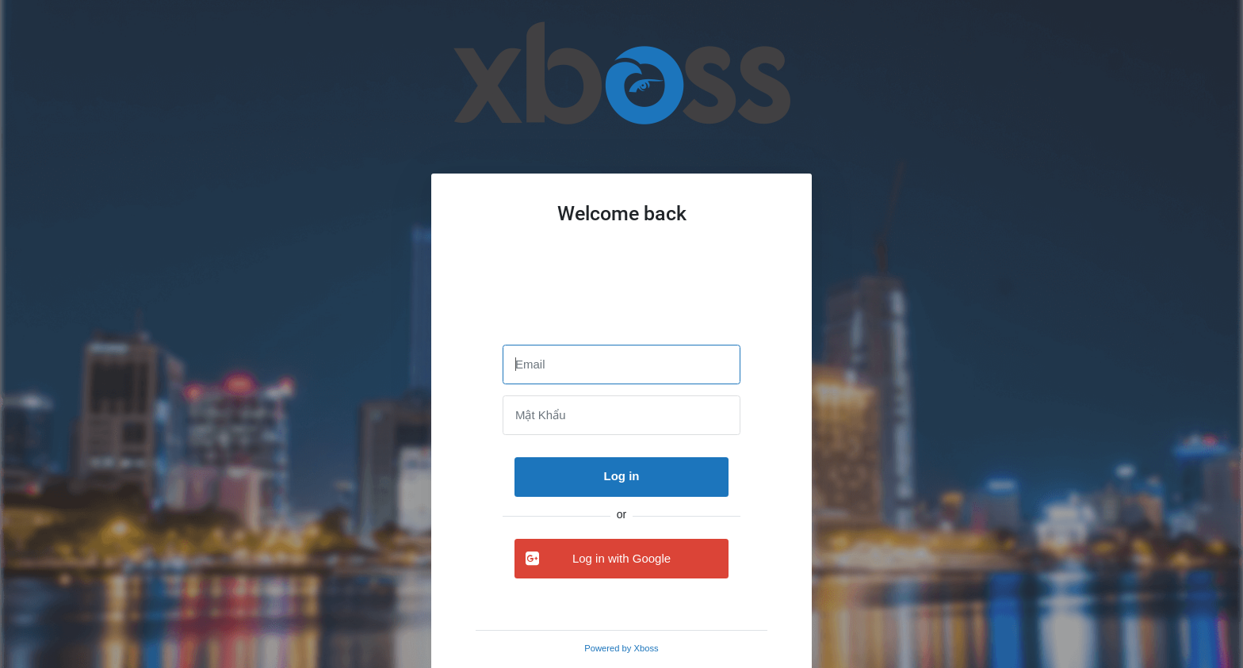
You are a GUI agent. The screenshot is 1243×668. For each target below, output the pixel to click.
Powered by (621, 648)
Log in (622, 476)
